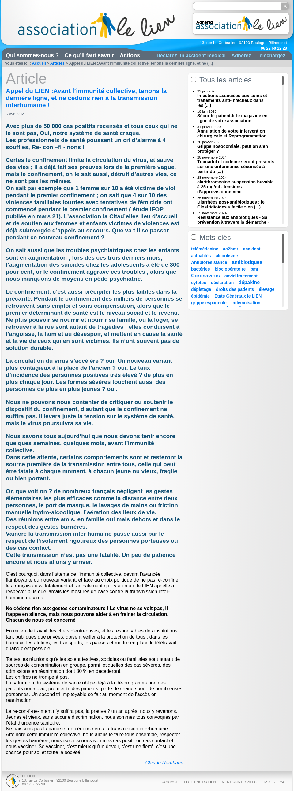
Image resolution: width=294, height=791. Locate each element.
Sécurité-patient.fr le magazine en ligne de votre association (232, 118)
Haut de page (275, 782)
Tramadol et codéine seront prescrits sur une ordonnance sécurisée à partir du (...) (235, 166)
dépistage (201, 289)
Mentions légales (239, 782)
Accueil (39, 63)
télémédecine (204, 248)
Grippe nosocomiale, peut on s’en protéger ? (232, 149)
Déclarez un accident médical (191, 55)
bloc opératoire (230, 269)
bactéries (200, 269)
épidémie (200, 296)
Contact (169, 782)
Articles (57, 63)
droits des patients (235, 289)
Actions (130, 55)
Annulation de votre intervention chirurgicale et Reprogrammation (231, 133)
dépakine (249, 282)
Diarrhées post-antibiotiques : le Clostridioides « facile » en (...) (231, 204)
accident (252, 248)
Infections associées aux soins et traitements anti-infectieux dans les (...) (232, 100)
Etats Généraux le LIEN (238, 296)
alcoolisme (227, 255)
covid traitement (241, 275)
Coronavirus (206, 275)
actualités (201, 255)
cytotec (198, 282)
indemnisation (245, 302)
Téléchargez (271, 55)
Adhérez (241, 55)
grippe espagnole (209, 302)
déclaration (222, 282)
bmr (254, 269)
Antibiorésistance (209, 262)
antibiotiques (247, 262)
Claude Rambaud (164, 762)
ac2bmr (230, 248)
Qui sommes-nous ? (32, 55)
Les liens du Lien (200, 782)
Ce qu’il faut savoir (89, 55)
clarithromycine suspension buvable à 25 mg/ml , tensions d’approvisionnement (235, 186)
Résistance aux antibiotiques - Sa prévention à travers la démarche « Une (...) (233, 222)
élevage (266, 289)
